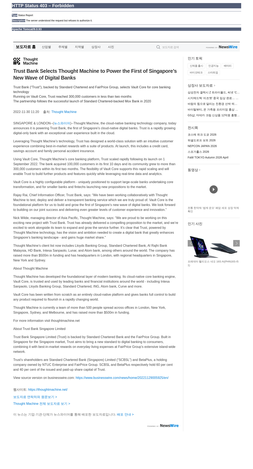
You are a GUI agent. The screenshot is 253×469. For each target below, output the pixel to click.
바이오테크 (196, 72)
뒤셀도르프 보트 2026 (202, 140)
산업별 (46, 47)
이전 (191, 243)
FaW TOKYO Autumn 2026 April (208, 157)
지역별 (79, 47)
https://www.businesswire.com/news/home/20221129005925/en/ (122, 377)
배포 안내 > (125, 414)
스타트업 (213, 72)
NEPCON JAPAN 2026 (202, 146)
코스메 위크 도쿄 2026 (202, 134)
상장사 (96, 47)
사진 (111, 47)
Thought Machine (64, 112)
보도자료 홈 (26, 47)
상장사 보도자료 (200, 85)
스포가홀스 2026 (198, 151)
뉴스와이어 (62, 123)
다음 (236, 243)
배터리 (228, 65)
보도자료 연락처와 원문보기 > (35, 397)
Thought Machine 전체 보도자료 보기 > (41, 403)
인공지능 (213, 65)
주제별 (63, 47)
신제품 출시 (196, 65)
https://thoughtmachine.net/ (48, 389)
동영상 (193, 170)
